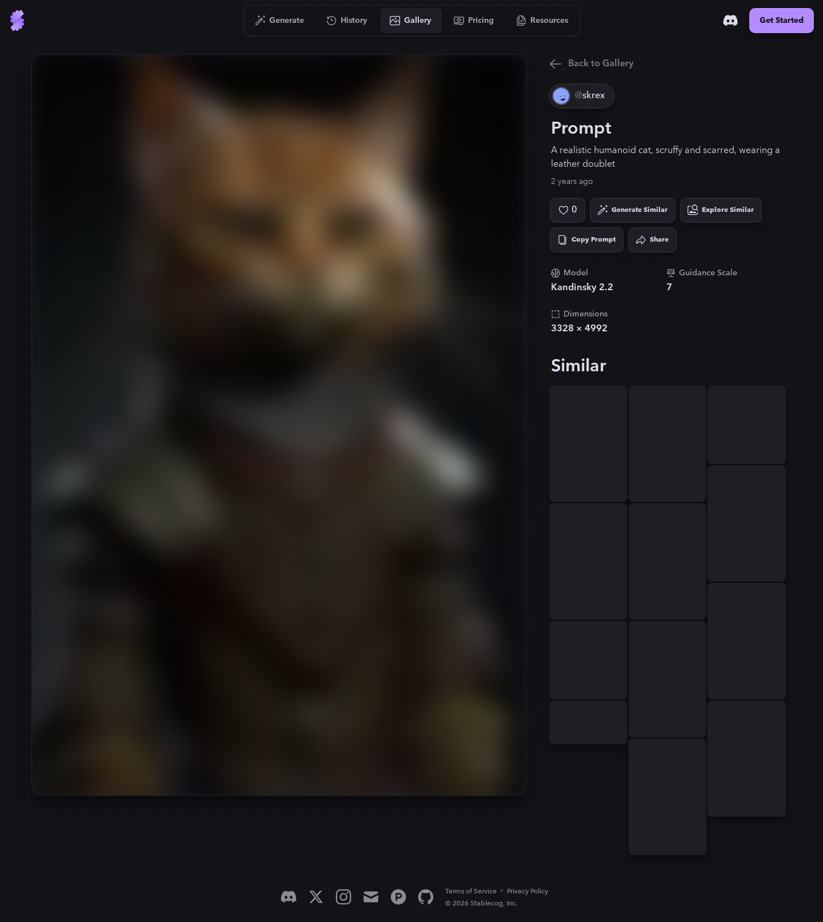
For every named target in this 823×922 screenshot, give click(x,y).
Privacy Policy (527, 891)
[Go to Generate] (279, 20)
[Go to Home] (17, 20)
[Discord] (730, 20)
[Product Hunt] (398, 897)
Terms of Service (471, 891)
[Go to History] (347, 20)
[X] (316, 897)
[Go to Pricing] (474, 20)
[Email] (371, 897)
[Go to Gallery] (411, 20)
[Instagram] (343, 897)
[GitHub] (426, 897)
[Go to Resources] (542, 20)
